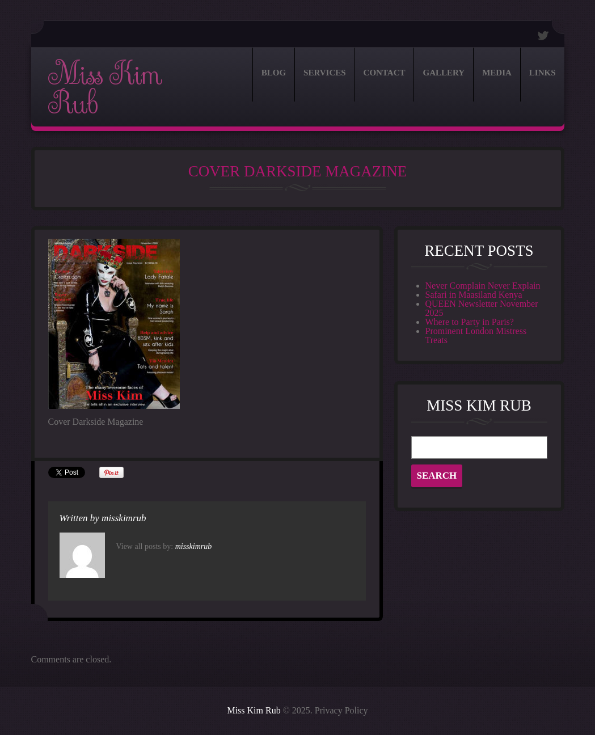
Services (324, 72)
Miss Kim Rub (105, 89)
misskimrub (124, 518)
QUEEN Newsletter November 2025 (481, 308)
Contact (385, 72)
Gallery (444, 72)
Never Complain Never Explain (483, 285)
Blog (273, 72)
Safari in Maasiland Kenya (473, 294)
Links (542, 72)
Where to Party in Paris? (469, 322)
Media (497, 72)
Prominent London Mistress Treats (476, 335)
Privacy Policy (341, 710)
